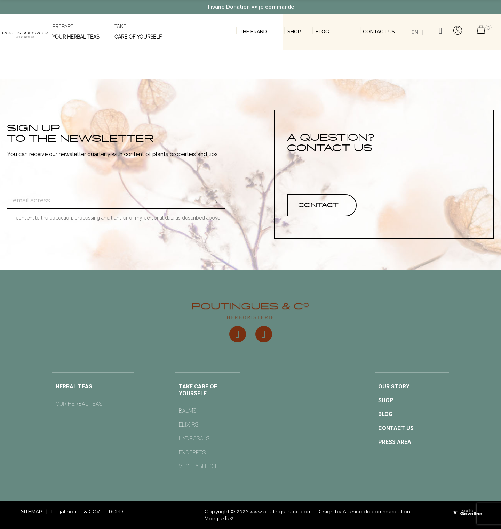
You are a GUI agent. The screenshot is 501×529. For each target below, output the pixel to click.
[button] (322, 205)
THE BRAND (253, 31)
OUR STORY (393, 386)
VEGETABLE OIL (198, 466)
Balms (187, 410)
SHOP (385, 400)
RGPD (116, 512)
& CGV (91, 512)
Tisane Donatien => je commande (250, 6)
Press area (394, 442)
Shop (294, 31)
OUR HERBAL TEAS (79, 403)
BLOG (322, 31)
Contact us (396, 428)
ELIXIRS (188, 424)
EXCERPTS (192, 452)
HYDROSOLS (194, 438)
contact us (379, 31)
